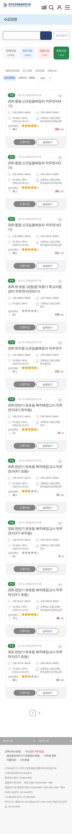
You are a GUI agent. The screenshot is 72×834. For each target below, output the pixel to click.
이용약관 (11, 760)
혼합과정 (61, 53)
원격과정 (27, 53)
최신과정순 (9, 78)
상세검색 (61, 35)
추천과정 (39, 70)
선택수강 (52, 70)
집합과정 (44, 53)
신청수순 (22, 78)
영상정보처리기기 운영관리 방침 (23, 755)
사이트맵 (24, 760)
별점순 (32, 78)
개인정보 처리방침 (34, 751)
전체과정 (11, 53)
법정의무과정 (12, 70)
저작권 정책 (50, 755)
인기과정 (27, 70)
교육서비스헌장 (13, 751)
